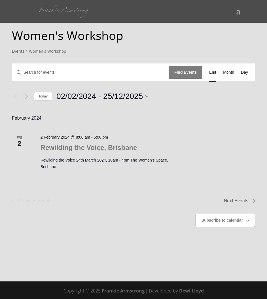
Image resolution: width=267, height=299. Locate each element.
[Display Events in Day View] (244, 72)
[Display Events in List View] (212, 72)
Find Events (185, 72)
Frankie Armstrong (123, 291)
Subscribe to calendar (222, 220)
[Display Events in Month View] (228, 72)
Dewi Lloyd (191, 291)
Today (43, 96)
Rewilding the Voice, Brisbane (89, 147)
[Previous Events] (15, 96)
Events (18, 51)
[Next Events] (26, 96)
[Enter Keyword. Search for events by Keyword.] (90, 72)
